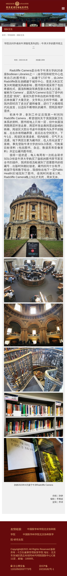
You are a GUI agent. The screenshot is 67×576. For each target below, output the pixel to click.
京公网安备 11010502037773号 (21, 567)
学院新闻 (11, 35)
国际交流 (20, 35)
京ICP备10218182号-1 (46, 567)
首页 (4, 35)
